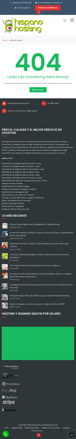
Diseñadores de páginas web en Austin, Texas (20, 175)
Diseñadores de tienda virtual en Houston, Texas (22, 178)
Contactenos (36, 430)
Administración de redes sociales (15, 186)
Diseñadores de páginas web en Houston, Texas (21, 163)
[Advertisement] (39, 344)
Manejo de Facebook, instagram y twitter (19, 189)
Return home (37, 90)
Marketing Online (32, 428)
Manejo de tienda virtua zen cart (15, 209)
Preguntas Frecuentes (51, 428)
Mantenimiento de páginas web (15, 192)
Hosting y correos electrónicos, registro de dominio (23, 198)
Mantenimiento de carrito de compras (18, 195)
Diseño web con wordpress (13, 206)
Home (4, 40)
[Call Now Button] (5, 434)
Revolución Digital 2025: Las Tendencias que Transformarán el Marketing (40, 296)
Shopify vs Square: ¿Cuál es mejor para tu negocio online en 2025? (37, 304)
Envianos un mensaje (47, 8)
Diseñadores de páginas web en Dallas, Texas (20, 172)
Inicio (7, 428)
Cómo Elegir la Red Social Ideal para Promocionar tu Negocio (35, 265)
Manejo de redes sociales (12, 183)
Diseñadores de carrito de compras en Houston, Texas (24, 180)
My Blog (66, 428)
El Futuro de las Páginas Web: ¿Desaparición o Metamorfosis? (35, 224)
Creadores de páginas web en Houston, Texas (21, 166)
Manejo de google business (13, 203)
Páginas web (17, 428)
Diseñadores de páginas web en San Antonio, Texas (23, 169)
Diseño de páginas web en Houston (16, 200)
